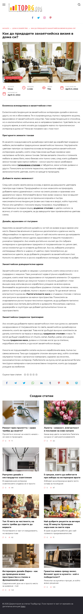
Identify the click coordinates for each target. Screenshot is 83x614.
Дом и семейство (13, 78)
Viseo (23, 606)
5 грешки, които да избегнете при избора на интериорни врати (62, 476)
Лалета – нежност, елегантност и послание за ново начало (61, 429)
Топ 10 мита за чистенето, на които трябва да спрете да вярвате (18, 524)
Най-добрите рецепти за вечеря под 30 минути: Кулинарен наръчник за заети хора (62, 524)
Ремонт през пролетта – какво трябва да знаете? (19, 429)
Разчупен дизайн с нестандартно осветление (17, 476)
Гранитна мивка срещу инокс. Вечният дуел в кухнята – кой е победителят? (61, 574)
